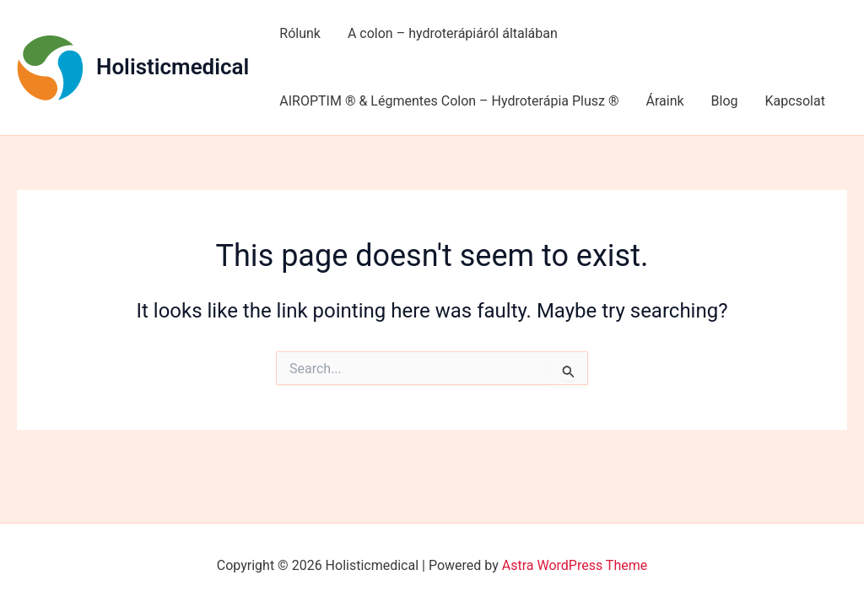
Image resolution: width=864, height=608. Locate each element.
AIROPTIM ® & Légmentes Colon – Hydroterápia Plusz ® (448, 101)
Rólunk (300, 33)
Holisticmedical (172, 66)
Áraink (664, 101)
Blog (724, 101)
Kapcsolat (795, 101)
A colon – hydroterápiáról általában (453, 33)
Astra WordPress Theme (574, 565)
